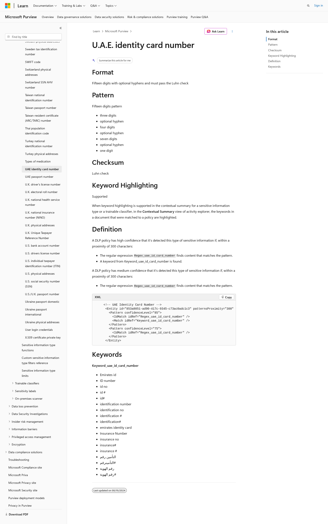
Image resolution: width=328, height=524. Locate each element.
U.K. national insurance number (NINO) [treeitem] (39, 205)
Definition (274, 61)
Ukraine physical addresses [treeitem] (42, 312)
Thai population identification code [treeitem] (37, 121)
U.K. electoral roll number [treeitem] (41, 182)
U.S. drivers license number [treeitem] (42, 243)
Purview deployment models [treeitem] (26, 488)
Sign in (318, 5)
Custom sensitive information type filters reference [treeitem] (40, 350)
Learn (96, 31)
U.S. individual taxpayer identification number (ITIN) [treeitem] (42, 253)
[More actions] (232, 31)
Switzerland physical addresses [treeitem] (38, 62)
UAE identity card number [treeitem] (42, 159)
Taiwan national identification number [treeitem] (39, 87)
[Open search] (308, 5)
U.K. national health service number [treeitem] (42, 192)
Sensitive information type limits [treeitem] (38, 363)
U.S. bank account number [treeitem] (42, 236)
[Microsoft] (7, 5)
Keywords (274, 66)
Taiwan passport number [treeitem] (40, 98)
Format (272, 39)
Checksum (275, 50)
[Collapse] (60, 28)
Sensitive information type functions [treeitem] (38, 337)
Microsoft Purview (116, 31)
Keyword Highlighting (282, 56)
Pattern (273, 44)
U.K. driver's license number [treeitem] (42, 174)
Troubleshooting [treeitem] (18, 450)
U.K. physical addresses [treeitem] (40, 215)
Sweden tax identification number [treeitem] (41, 41)
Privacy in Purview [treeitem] (20, 496)
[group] (164, 322)
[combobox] (33, 36)
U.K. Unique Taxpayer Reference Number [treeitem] (38, 225)
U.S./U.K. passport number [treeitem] (42, 284)
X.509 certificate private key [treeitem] (43, 328)
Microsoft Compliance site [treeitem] (25, 458)
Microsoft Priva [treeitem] (18, 465)
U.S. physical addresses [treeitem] (40, 264)
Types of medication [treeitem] (38, 151)
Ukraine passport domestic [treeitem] (42, 292)
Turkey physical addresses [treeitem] (41, 144)
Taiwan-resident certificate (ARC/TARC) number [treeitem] (41, 108)
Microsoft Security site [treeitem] (22, 480)
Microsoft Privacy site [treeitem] (22, 473)
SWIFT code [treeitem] (32, 52)
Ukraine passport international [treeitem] (36, 302)
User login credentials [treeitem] (39, 320)
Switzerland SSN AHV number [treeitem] (39, 75)
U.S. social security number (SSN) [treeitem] (42, 274)
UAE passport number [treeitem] (39, 167)
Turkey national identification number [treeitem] (39, 133)
